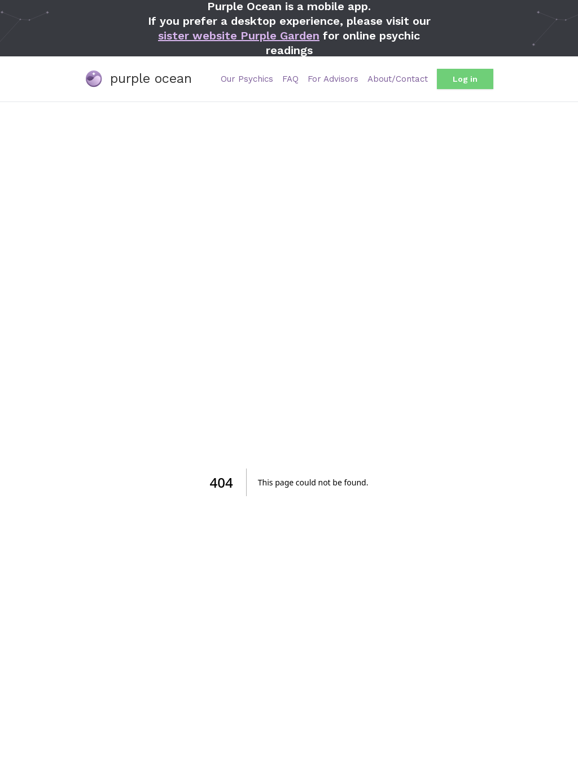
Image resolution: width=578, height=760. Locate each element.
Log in (465, 78)
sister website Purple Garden (238, 35)
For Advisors (333, 79)
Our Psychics (247, 79)
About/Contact (397, 79)
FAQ (290, 79)
